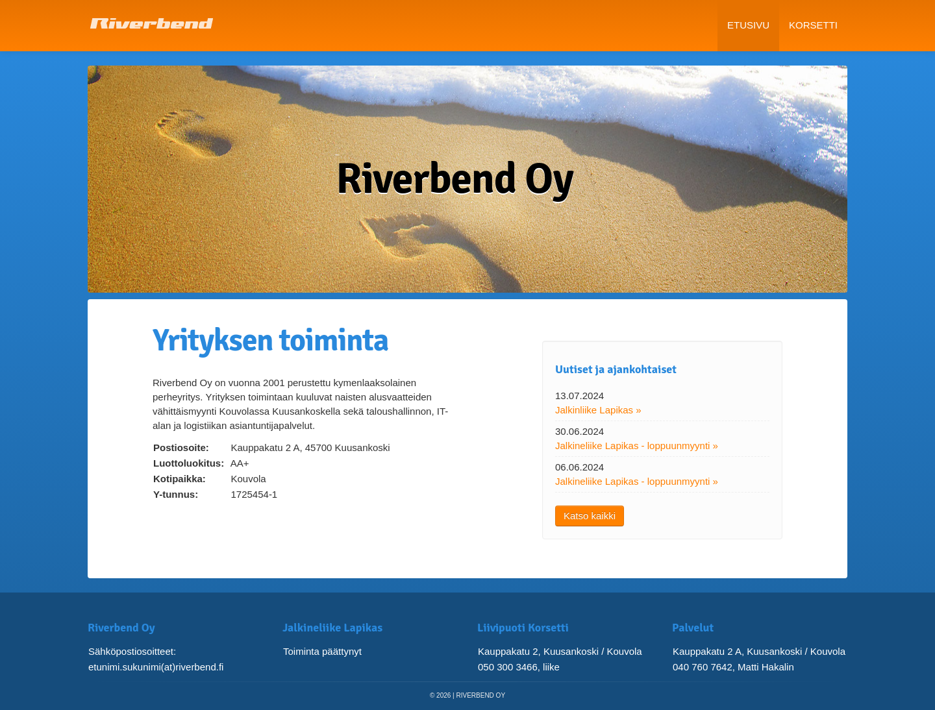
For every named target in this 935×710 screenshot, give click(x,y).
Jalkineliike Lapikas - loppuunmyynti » (636, 445)
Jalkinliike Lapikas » (598, 409)
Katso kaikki (590, 515)
